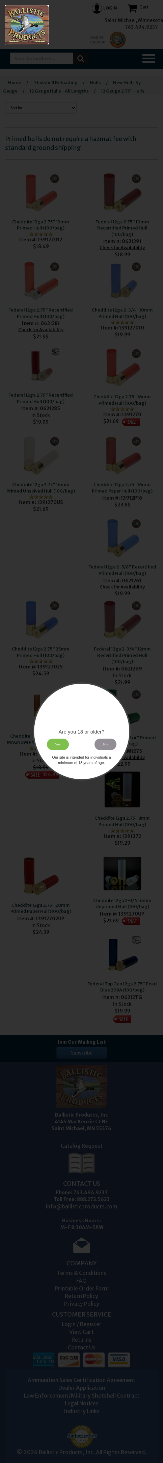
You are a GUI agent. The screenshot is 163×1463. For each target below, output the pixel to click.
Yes (57, 744)
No (105, 744)
